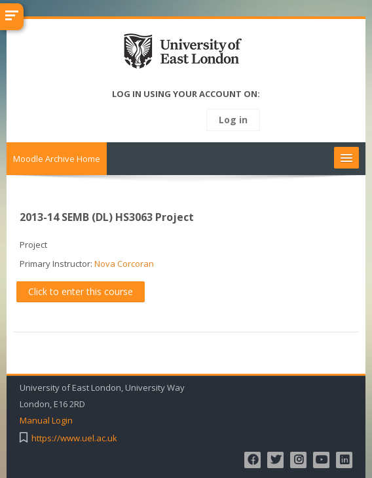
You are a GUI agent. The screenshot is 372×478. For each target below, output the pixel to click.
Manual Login (46, 421)
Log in (233, 119)
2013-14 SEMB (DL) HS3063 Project (107, 217)
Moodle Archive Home (56, 159)
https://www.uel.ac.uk (74, 438)
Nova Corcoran (124, 263)
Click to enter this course (80, 291)
